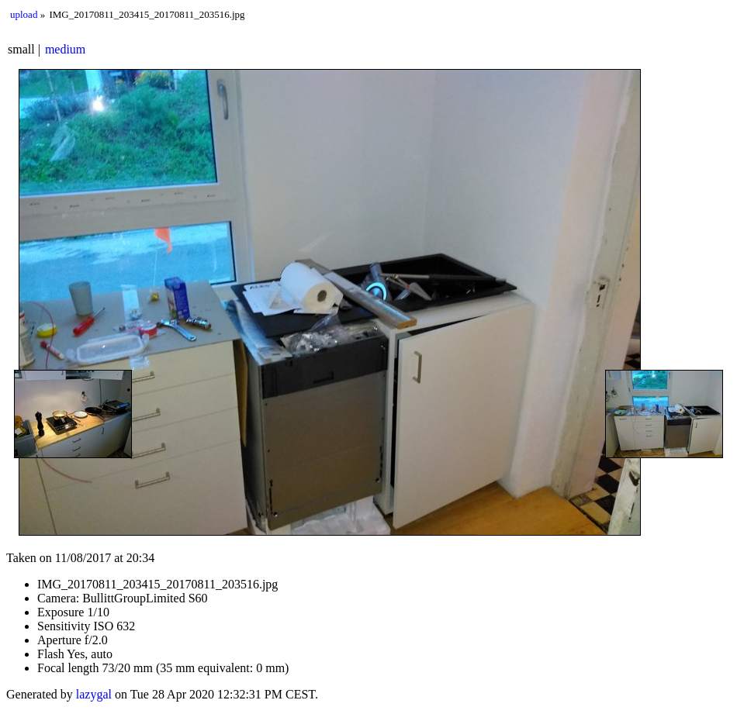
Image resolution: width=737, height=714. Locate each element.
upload (23, 14)
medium (65, 49)
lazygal (94, 694)
